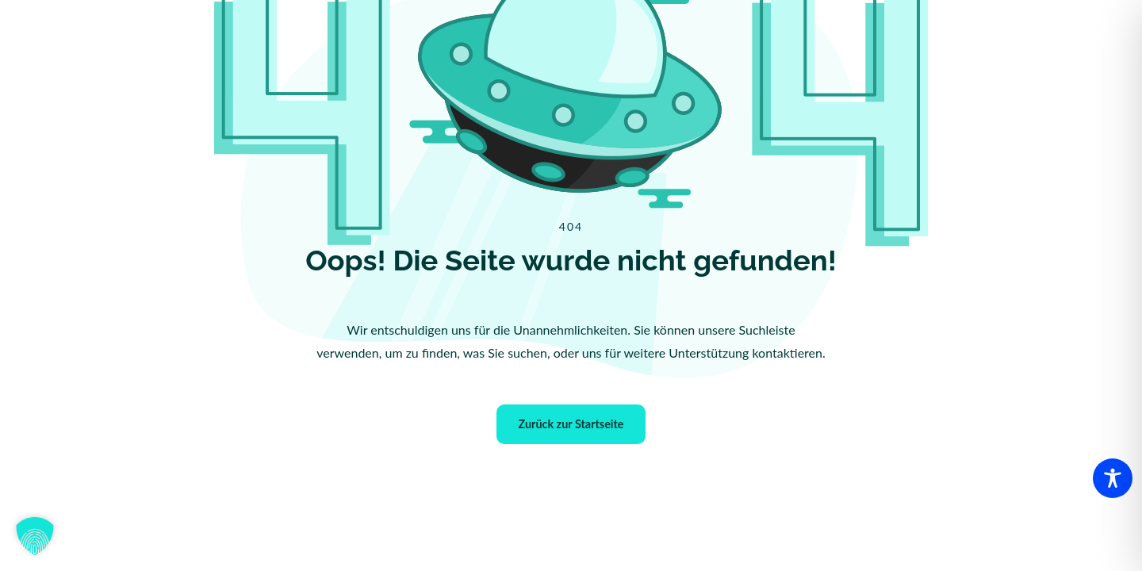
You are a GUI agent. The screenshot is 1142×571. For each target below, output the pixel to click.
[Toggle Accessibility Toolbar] (1112, 478)
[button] (35, 536)
